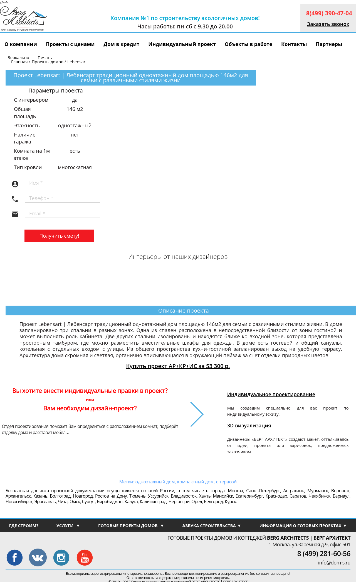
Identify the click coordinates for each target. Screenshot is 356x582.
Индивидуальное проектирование (271, 394)
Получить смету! (59, 235)
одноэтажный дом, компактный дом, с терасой (186, 482)
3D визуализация (249, 425)
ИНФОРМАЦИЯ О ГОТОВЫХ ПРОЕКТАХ (303, 525)
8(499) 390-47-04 (329, 13)
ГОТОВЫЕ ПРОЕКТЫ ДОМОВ (131, 525)
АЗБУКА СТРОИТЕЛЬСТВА (211, 525)
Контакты (294, 44)
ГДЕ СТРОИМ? (23, 525)
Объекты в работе (248, 44)
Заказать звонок (328, 24)
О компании (20, 44)
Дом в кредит (122, 44)
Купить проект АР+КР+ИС (178, 366)
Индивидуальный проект (182, 44)
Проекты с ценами (70, 44)
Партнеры (329, 44)
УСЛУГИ (68, 525)
